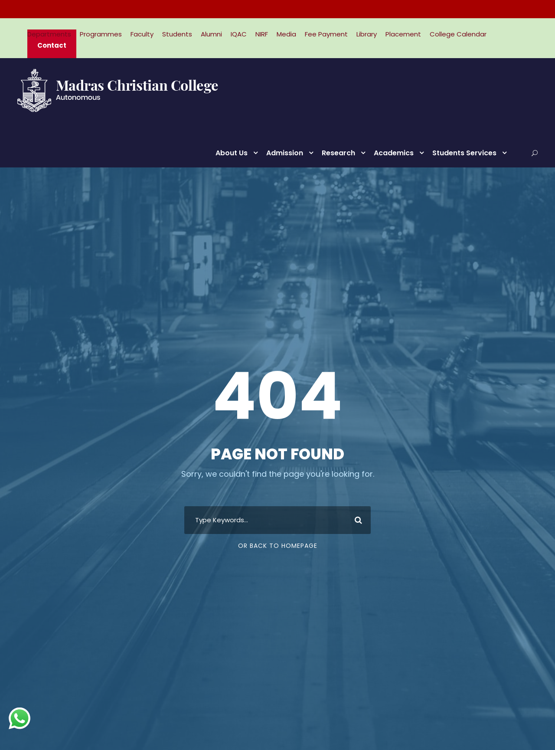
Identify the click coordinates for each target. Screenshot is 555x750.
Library (366, 34)
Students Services (464, 153)
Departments (49, 34)
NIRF (261, 34)
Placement (403, 34)
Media (286, 34)
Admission (284, 153)
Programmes (101, 34)
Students (177, 34)
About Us (231, 153)
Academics (394, 153)
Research (338, 153)
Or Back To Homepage (277, 545)
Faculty (142, 34)
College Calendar (458, 34)
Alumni (211, 34)
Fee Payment (326, 34)
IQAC (239, 34)
